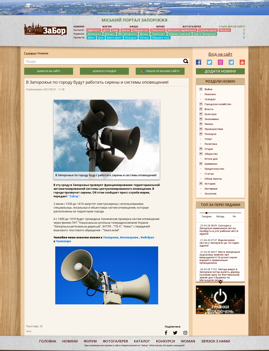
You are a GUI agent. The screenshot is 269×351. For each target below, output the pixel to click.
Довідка (109, 33)
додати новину (220, 71)
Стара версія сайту (232, 26)
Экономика (212, 119)
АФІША (134, 26)
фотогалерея (115, 341)
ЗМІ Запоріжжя (127, 33)
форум (90, 341)
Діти (106, 30)
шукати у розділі (104, 71)
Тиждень (206, 216)
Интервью (211, 188)
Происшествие (214, 129)
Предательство (214, 168)
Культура (211, 114)
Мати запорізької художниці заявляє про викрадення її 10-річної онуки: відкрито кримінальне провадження (220, 257)
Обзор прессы (213, 178)
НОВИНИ (79, 26)
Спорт (208, 139)
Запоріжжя (94, 33)
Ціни (101, 37)
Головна (30, 53)
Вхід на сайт (220, 54)
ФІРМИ (160, 26)
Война (208, 89)
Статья (209, 173)
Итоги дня (211, 158)
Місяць (220, 216)
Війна (91, 37)
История (210, 183)
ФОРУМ (107, 26)
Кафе (115, 30)
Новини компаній (179, 33)
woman (188, 341)
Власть (209, 109)
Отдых (209, 148)
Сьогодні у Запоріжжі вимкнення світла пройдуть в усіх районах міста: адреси (219, 229)
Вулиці (144, 33)
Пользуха (131, 37)
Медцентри (140, 30)
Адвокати (93, 30)
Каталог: (79, 30)
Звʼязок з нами (215, 341)
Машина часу (160, 37)
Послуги (225, 30)
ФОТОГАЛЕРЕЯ (192, 26)
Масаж (126, 30)
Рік (234, 216)
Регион (209, 124)
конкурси (165, 341)
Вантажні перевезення (182, 30)
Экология (210, 193)
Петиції (144, 37)
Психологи (157, 30)
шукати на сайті (48, 71)
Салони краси (208, 30)
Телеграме (110, 237)
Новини (43, 53)
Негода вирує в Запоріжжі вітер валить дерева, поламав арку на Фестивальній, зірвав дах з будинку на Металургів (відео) (220, 275)
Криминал (211, 163)
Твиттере (63, 241)
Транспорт (158, 33)
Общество (211, 153)
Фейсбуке (147, 237)
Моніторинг (114, 37)
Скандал (210, 99)
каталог (142, 341)
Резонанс (210, 94)
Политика (211, 144)
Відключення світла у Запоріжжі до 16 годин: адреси (219, 242)
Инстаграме (129, 237)
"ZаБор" (74, 196)
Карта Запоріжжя (205, 33)
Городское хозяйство (218, 104)
